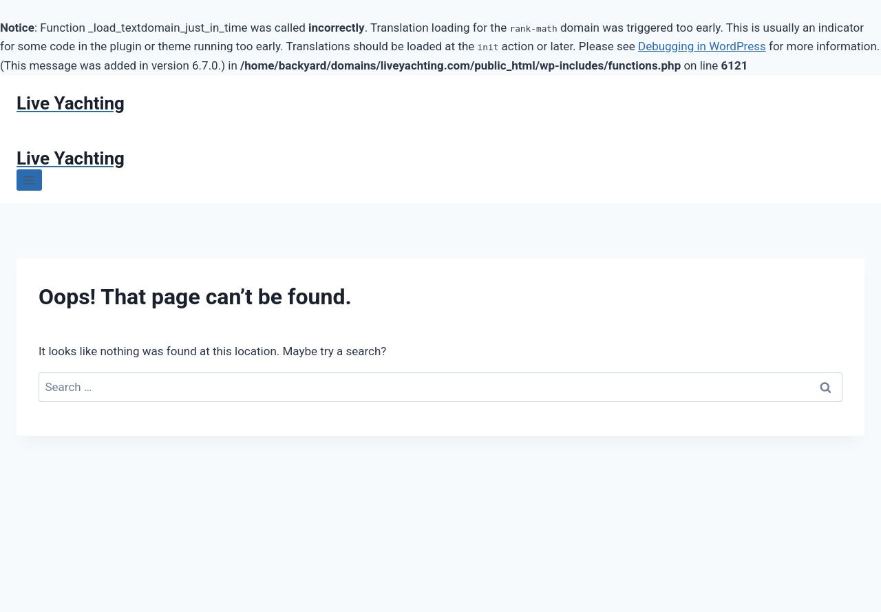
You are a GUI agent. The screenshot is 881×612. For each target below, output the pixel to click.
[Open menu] (29, 180)
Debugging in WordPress (702, 46)
